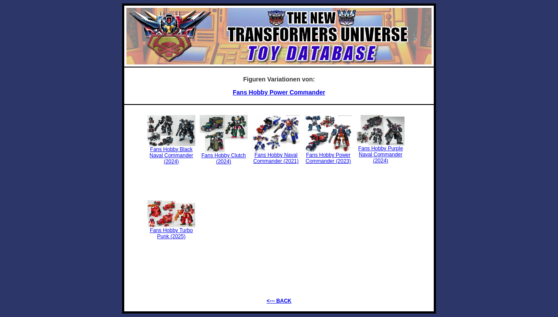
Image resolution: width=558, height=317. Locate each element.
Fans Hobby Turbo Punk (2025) (171, 231)
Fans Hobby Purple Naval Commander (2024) (381, 152)
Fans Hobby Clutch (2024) (224, 156)
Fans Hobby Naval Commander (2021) (276, 155)
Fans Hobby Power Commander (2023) (328, 155)
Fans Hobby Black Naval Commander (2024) (171, 153)
